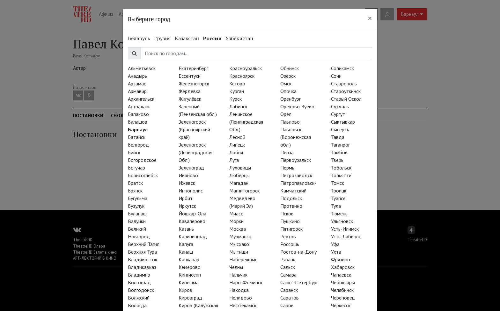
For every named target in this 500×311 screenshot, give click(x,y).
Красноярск (241, 76)
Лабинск (238, 106)
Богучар (136, 167)
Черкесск (340, 305)
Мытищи (238, 252)
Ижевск (187, 183)
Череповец (343, 297)
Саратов (289, 297)
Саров (287, 305)
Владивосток (142, 259)
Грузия (162, 38)
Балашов (137, 122)
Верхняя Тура (142, 252)
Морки (236, 221)
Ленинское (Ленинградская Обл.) (246, 122)
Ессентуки (190, 76)
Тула (336, 206)
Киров (185, 290)
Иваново (188, 175)
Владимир (139, 274)
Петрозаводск (296, 175)
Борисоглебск (143, 175)
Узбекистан (239, 38)
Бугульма (137, 198)
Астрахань (139, 106)
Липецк (237, 144)
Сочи (336, 76)
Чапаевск (341, 274)
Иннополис (191, 190)
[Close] (370, 18)
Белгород (138, 144)
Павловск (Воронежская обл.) (295, 137)
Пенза (287, 152)
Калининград (193, 236)
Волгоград (139, 282)
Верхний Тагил (143, 244)
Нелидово (240, 297)
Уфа (335, 244)
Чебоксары (343, 282)
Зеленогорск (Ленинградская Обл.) (195, 152)
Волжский (139, 297)
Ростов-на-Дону (298, 252)
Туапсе (338, 198)
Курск (235, 99)
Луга (234, 160)
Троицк (338, 190)
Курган (236, 91)
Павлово (290, 122)
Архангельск (141, 99)
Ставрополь (344, 83)
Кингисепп (190, 274)
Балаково (138, 114)
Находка (239, 290)
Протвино (291, 206)
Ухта (336, 252)
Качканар (189, 259)
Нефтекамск (242, 305)
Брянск (135, 190)
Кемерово (190, 267)
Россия (212, 38)
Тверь (337, 160)
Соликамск (342, 68)
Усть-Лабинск (346, 236)
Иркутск (187, 206)
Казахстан (187, 38)
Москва (237, 229)
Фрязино (340, 259)
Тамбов (339, 152)
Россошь (289, 244)
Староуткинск (346, 91)
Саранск (289, 290)
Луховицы (240, 167)
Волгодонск (141, 290)
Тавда (337, 137)
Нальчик (238, 274)
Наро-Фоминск (245, 282)
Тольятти (341, 175)
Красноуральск (245, 68)
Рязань (287, 259)
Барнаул (138, 129)
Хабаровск (343, 267)
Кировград (190, 297)
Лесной (237, 137)
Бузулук (136, 206)
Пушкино (290, 221)
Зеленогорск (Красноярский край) (194, 129)
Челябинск (342, 290)
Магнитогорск (244, 190)
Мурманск (240, 236)
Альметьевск (142, 68)
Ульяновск (342, 221)
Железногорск (194, 83)
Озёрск (288, 76)
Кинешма (189, 282)
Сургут (338, 114)
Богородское (142, 160)
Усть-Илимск (345, 229)
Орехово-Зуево (297, 106)
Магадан (238, 183)
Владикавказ (142, 267)
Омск (285, 83)
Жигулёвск (190, 99)
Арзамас (137, 83)
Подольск (291, 198)
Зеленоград (191, 167)
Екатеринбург (193, 68)
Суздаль (340, 106)
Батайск (136, 137)
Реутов (288, 236)
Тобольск (341, 167)
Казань (186, 229)
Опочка (288, 91)
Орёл (285, 114)
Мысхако (239, 244)
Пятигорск (291, 229)
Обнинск (289, 68)
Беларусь (139, 38)
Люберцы (239, 175)
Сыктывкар (343, 122)
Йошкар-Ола (192, 213)
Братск (135, 183)
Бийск (134, 152)
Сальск (287, 267)
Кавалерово (192, 221)
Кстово (237, 83)
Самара (288, 274)
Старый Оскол (346, 99)
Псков (287, 213)
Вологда (137, 305)
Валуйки (137, 221)
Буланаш (137, 213)
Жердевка (190, 91)
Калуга (186, 244)
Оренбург (290, 99)
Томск (337, 183)
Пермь (287, 167)
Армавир (137, 91)
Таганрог (340, 144)
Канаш (186, 252)
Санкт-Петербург (299, 282)
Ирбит (186, 198)
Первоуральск (295, 160)
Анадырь (137, 76)
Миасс (236, 213)
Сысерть (340, 129)
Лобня (236, 152)
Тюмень (339, 213)
